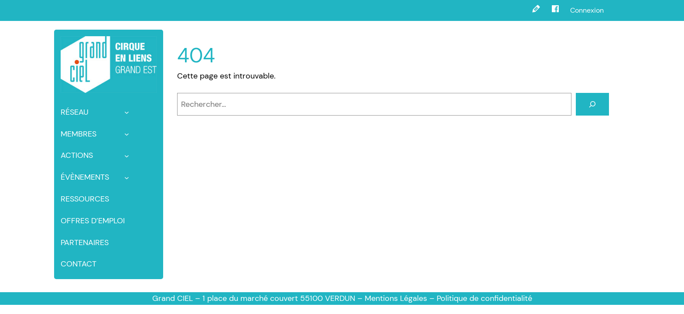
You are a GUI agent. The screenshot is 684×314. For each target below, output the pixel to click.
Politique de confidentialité (484, 298)
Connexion (587, 10)
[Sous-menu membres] (126, 134)
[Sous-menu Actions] (126, 155)
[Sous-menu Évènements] (126, 177)
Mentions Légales (396, 298)
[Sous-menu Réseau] (126, 112)
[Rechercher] (592, 104)
